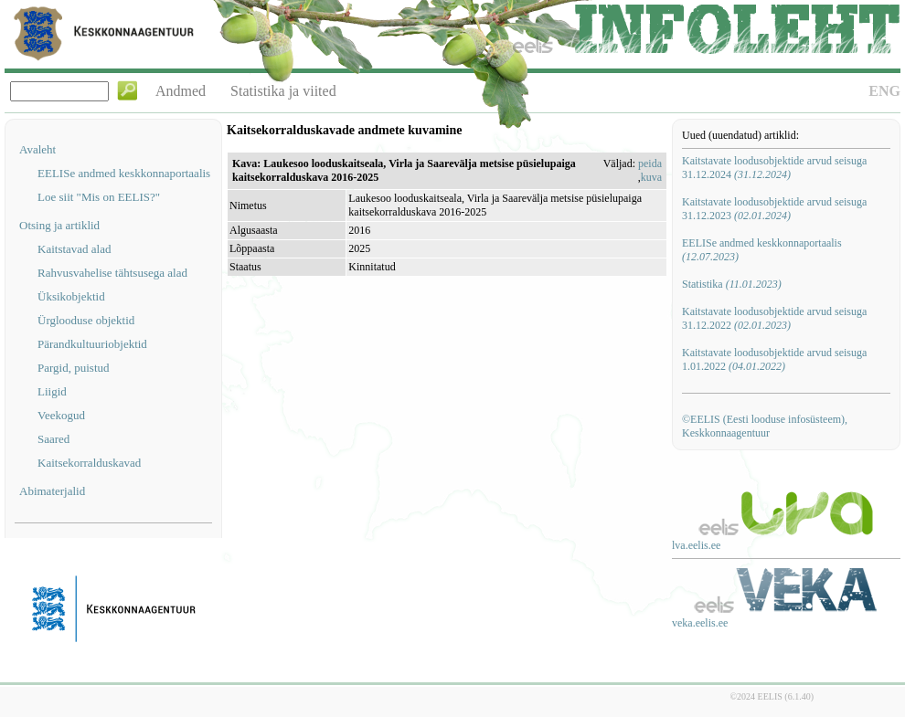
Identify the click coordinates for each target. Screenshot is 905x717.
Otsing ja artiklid (59, 225)
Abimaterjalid (52, 491)
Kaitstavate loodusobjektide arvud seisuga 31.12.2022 (774, 318)
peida (650, 163)
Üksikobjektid (71, 296)
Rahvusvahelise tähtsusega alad (112, 272)
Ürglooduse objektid (85, 320)
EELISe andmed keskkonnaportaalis (123, 173)
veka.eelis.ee (700, 623)
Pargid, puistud (73, 367)
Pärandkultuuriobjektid (92, 344)
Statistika (732, 284)
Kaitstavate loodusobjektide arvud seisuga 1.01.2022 (774, 359)
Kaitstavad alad (74, 249)
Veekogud (61, 415)
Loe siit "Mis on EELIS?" (98, 197)
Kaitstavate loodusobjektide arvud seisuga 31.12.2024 (774, 167)
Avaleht (37, 149)
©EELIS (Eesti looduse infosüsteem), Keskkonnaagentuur (764, 426)
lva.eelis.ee (696, 545)
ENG (884, 91)
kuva (651, 177)
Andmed (180, 91)
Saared (53, 439)
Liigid (52, 391)
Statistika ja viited (283, 91)
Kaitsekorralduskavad (89, 462)
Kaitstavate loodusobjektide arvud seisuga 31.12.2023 (774, 208)
